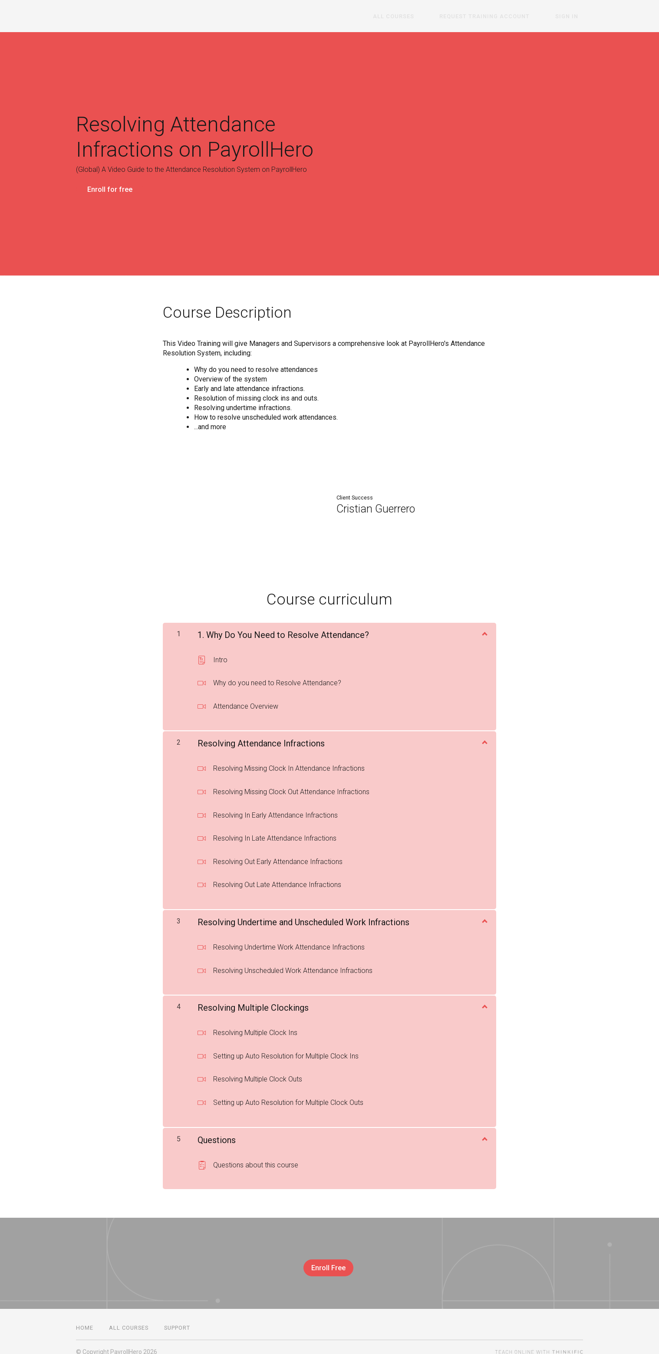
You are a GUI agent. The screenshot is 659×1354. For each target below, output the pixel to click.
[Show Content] (484, 627)
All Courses (417, 16)
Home (84, 1318)
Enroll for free (109, 189)
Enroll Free (326, 1263)
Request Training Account (499, 16)
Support (177, 1318)
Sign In (571, 16)
